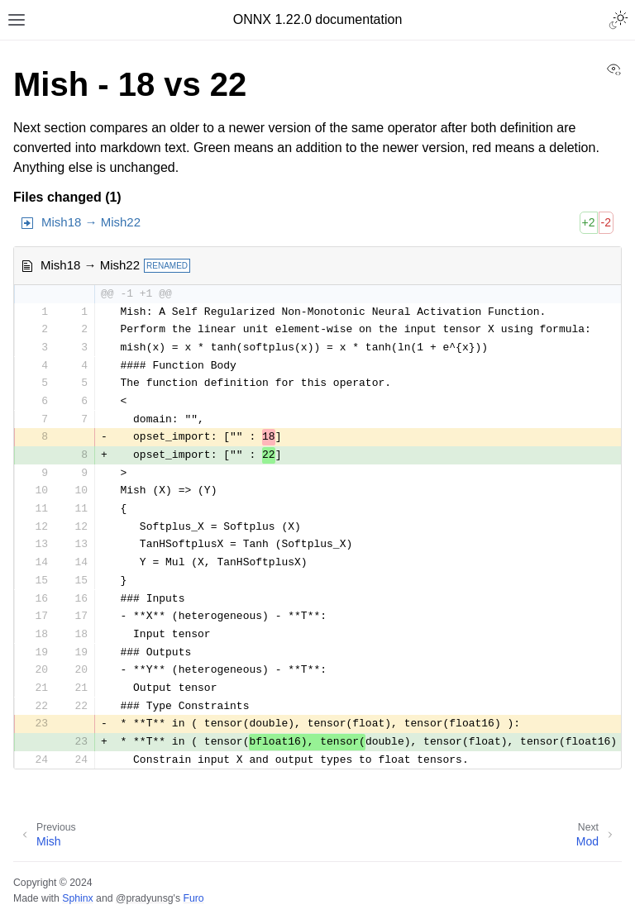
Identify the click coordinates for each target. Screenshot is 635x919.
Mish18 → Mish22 (91, 222)
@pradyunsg (145, 898)
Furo (193, 898)
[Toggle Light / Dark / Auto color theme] (618, 20)
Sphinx (77, 898)
